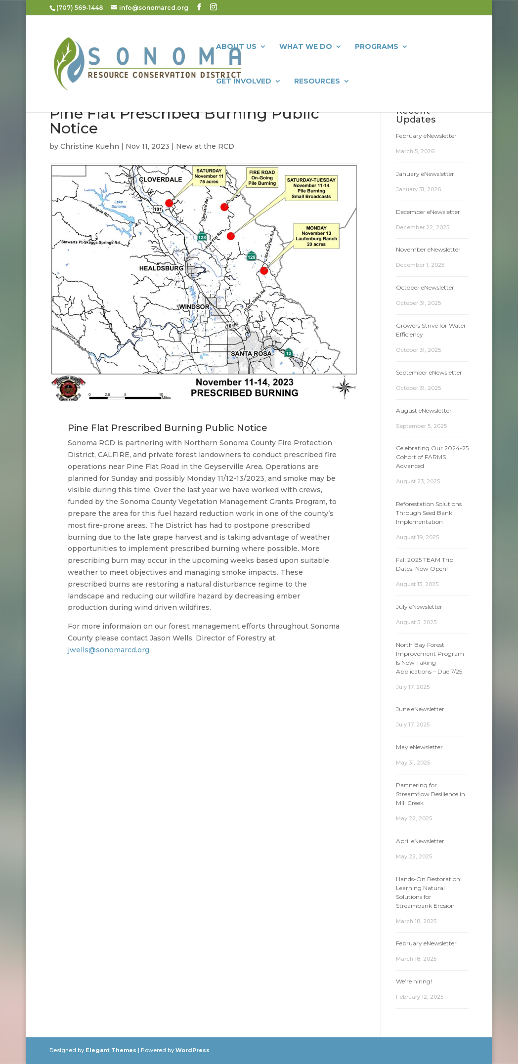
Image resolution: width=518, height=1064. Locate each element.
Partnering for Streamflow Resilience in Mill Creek (430, 794)
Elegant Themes (111, 1050)
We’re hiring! (414, 981)
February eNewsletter (426, 135)
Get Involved (243, 81)
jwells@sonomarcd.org (108, 649)
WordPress (192, 1050)
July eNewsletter (419, 606)
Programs (376, 47)
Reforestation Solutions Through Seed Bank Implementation (429, 512)
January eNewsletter (425, 173)
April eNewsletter (420, 841)
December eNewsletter (428, 211)
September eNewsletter (429, 372)
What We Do (305, 47)
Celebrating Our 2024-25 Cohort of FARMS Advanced (432, 456)
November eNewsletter (428, 249)
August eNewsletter (424, 410)
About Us (236, 47)
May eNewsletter (419, 747)
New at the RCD (205, 146)
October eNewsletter (425, 287)
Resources (317, 81)
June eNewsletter (420, 709)
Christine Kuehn (89, 146)
